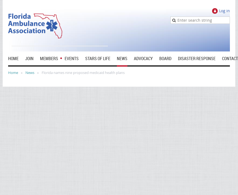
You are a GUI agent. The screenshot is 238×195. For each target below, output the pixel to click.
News (29, 72)
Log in (224, 10)
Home (13, 72)
